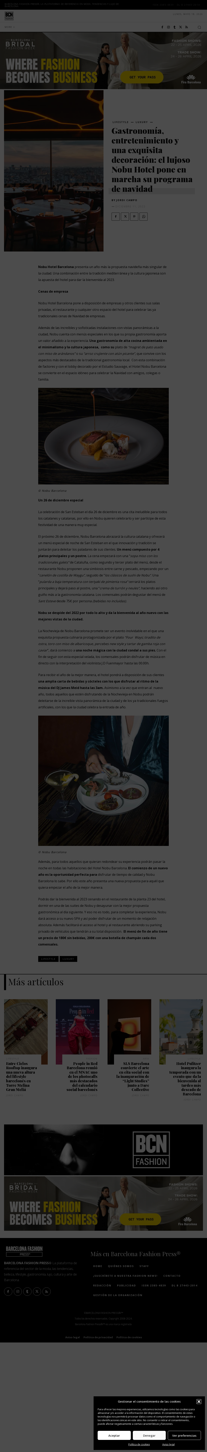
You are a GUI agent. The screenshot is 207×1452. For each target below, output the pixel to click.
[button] (199, 1402)
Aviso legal (168, 1444)
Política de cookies (139, 1444)
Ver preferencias (184, 1435)
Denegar (149, 1435)
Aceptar (114, 1435)
